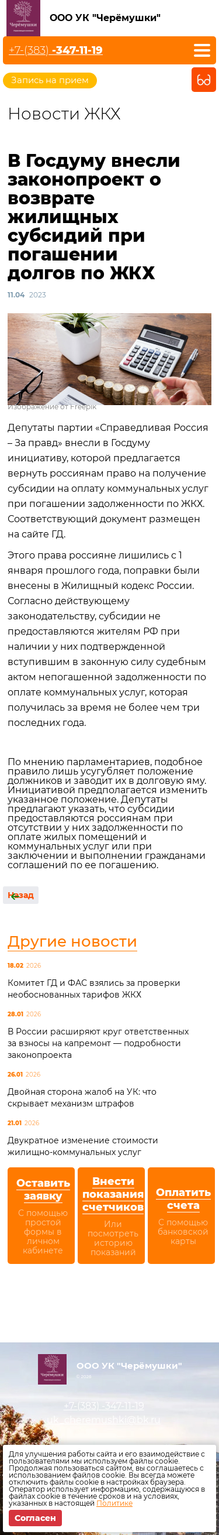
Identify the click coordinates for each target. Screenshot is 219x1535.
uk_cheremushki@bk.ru (104, 1420)
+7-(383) (56, 50)
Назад (21, 895)
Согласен (35, 1518)
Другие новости (72, 941)
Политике (114, 1503)
